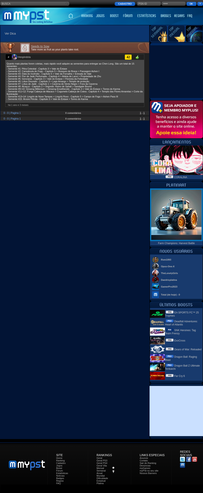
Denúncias (145, 465)
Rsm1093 (166, 259)
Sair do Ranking (148, 463)
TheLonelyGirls (169, 273)
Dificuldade (102, 478)
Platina (100, 483)
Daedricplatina (169, 280)
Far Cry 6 (179, 376)
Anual (99, 473)
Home (59, 458)
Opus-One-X (167, 266)
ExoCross (179, 340)
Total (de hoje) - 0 (170, 294)
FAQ (58, 483)
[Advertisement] (176, 71)
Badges (60, 478)
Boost (59, 468)
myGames (145, 468)
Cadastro (61, 463)
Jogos (59, 465)
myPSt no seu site (149, 470)
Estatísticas (62, 473)
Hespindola (24, 57)
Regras (60, 481)
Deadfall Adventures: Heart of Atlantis (181, 323)
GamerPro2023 (169, 286)
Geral (99, 458)
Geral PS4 (102, 463)
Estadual (101, 481)
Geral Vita (102, 465)
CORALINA (180, 177)
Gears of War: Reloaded (188, 349)
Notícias (60, 475)
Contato (144, 460)
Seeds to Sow (40, 46)
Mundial (101, 475)
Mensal (100, 468)
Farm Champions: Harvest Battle (176, 243)
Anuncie (144, 458)
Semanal (101, 470)
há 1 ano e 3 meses (18, 105)
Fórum (59, 470)
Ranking (60, 460)
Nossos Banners (148, 473)
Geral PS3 (102, 460)
